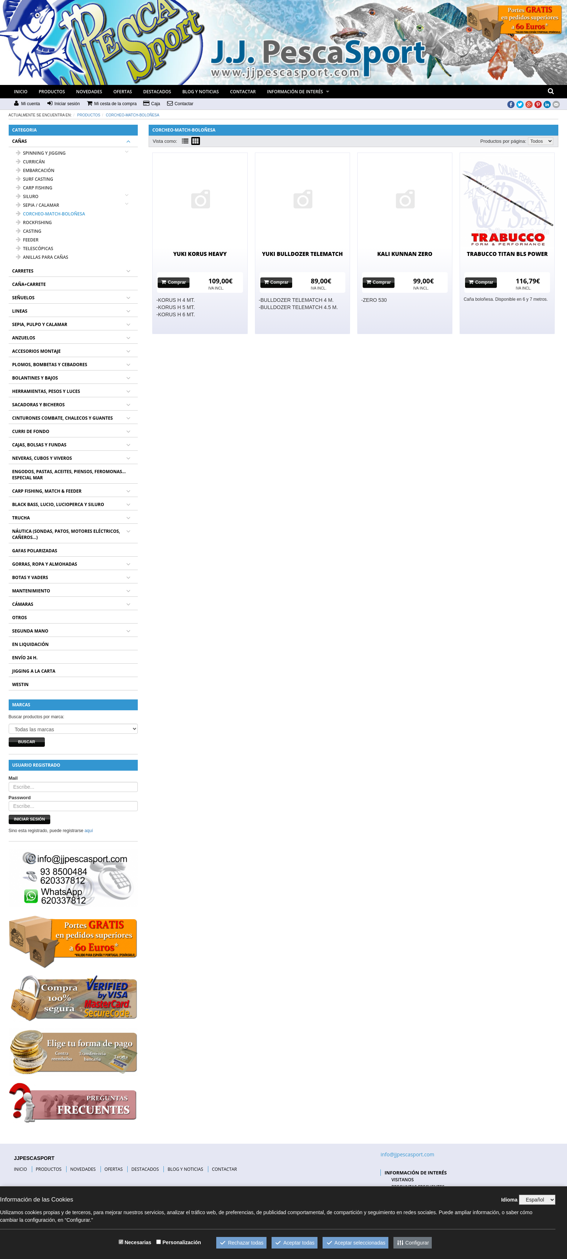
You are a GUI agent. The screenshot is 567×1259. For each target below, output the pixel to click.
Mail (13, 778)
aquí (89, 830)
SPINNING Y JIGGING (41, 153)
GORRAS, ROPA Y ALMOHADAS (44, 564)
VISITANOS (402, 1180)
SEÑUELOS (23, 298)
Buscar (26, 742)
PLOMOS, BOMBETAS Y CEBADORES (50, 364)
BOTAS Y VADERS (30, 577)
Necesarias (137, 1242)
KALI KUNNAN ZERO (404, 253)
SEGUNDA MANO (30, 631)
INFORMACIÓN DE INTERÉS (295, 92)
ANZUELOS (23, 338)
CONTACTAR (243, 92)
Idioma (509, 1200)
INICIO (20, 92)
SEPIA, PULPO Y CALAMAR (39, 324)
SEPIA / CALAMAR (37, 205)
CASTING (29, 231)
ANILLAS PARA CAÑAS (42, 257)
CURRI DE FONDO (31, 431)
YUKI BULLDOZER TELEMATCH (302, 253)
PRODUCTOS (52, 92)
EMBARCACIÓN (35, 170)
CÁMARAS (22, 604)
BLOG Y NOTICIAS (200, 92)
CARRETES (23, 271)
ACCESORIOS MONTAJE (36, 351)
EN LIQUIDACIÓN (30, 644)
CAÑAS (19, 141)
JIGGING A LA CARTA (34, 671)
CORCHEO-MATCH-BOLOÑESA (132, 115)
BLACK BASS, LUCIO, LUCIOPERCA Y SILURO (58, 504)
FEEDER (27, 240)
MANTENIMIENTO (31, 591)
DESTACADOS (157, 92)
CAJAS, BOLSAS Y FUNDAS (39, 445)
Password (20, 797)
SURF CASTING (34, 179)
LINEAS (19, 311)
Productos (89, 115)
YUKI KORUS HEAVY (200, 253)
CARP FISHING (34, 188)
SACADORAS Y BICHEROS (38, 405)
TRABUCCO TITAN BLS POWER (507, 253)
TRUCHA (21, 518)
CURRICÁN (30, 162)
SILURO (27, 196)
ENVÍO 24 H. (25, 658)
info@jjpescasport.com (407, 1154)
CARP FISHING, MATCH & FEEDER (47, 491)
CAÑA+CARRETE (29, 284)
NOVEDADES (89, 92)
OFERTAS (122, 92)
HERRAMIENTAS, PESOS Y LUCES (46, 391)
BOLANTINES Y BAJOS (35, 378)
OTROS (19, 617)
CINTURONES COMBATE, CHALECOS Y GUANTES (62, 418)
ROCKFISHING (34, 222)
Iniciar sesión (29, 819)
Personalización (181, 1242)
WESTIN (20, 684)
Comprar (173, 282)
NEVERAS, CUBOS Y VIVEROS (42, 458)
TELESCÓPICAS (35, 248)
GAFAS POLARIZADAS (34, 551)
